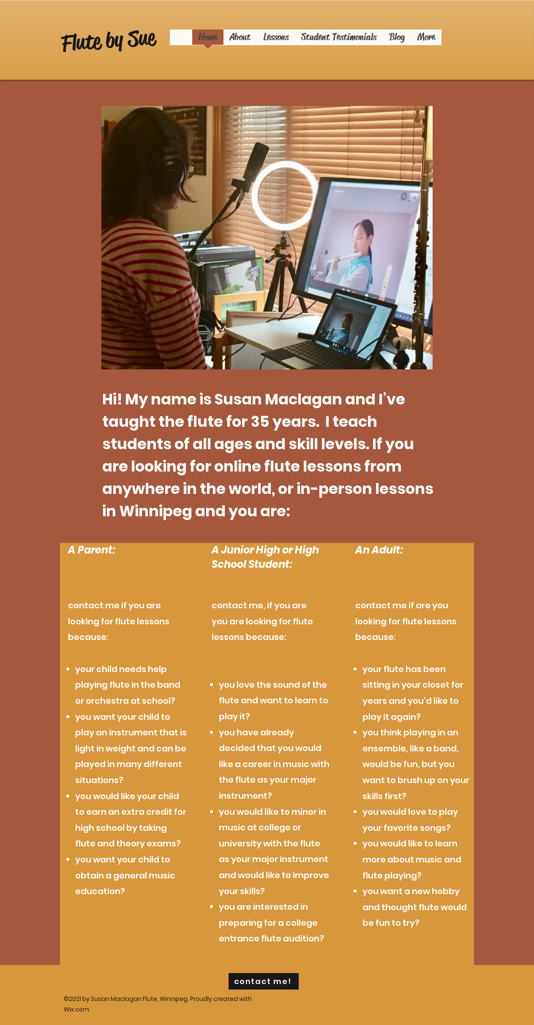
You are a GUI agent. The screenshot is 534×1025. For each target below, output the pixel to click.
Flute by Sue (108, 40)
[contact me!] (264, 981)
